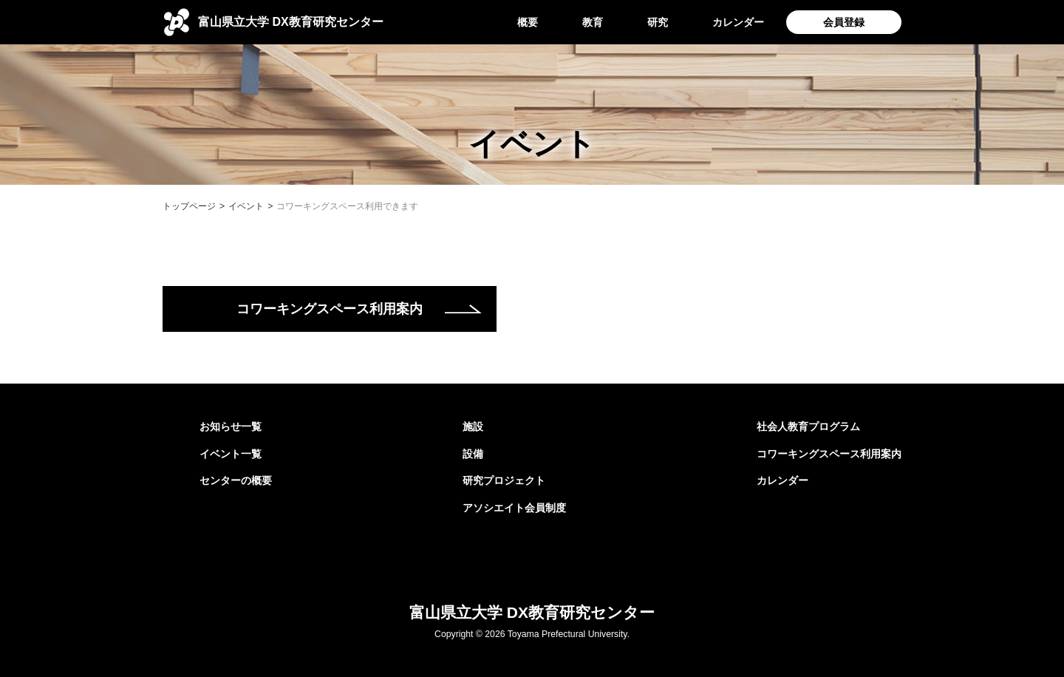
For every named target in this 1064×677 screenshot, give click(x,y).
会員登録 (843, 22)
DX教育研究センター (290, 22)
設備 (473, 454)
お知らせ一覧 (231, 426)
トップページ (189, 206)
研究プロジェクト (504, 480)
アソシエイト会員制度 (514, 508)
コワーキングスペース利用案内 (329, 308)
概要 (527, 22)
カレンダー (738, 22)
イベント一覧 (231, 454)
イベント (246, 206)
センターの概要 (236, 480)
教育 (592, 22)
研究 (657, 22)
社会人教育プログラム (808, 426)
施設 (473, 426)
